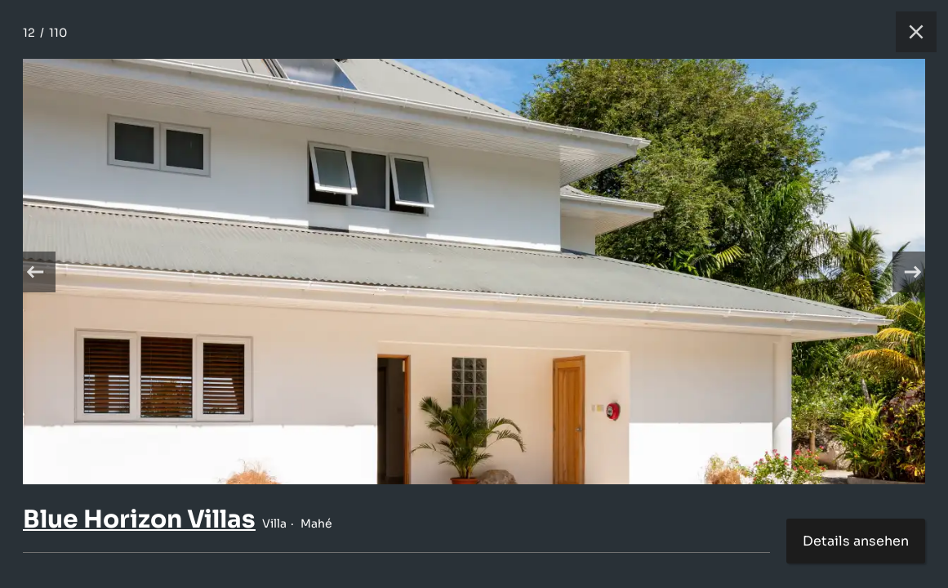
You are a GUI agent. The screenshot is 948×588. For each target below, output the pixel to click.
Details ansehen (856, 541)
